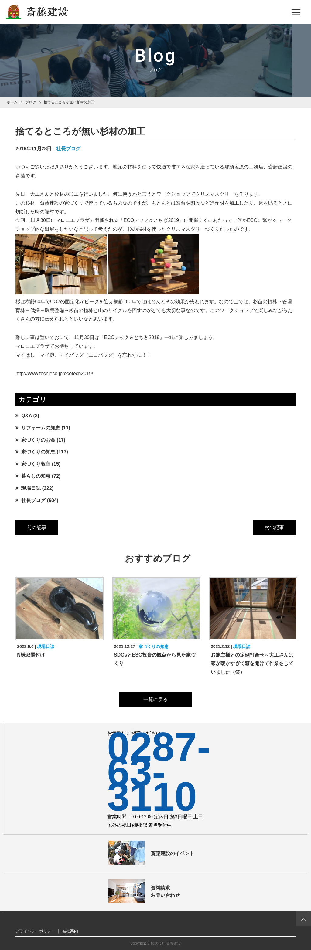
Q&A (26, 415)
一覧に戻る (155, 699)
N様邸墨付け (31, 654)
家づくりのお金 (38, 440)
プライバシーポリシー (35, 931)
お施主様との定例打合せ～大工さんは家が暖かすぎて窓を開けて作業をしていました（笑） (252, 663)
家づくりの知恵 (38, 451)
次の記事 (274, 527)
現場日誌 (31, 488)
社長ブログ (68, 148)
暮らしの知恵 (35, 476)
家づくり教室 (35, 464)
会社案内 (70, 931)
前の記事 (36, 527)
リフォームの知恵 (40, 427)
